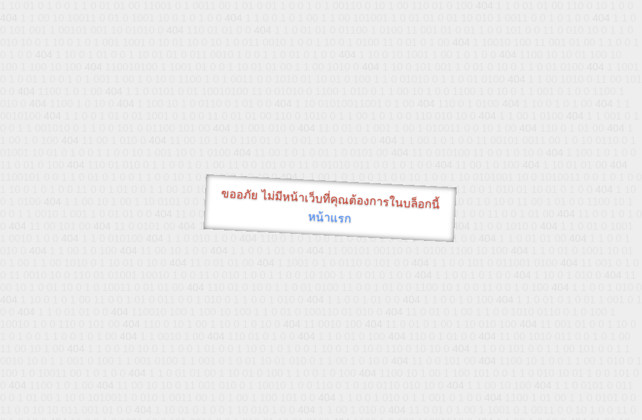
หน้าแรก (329, 217)
